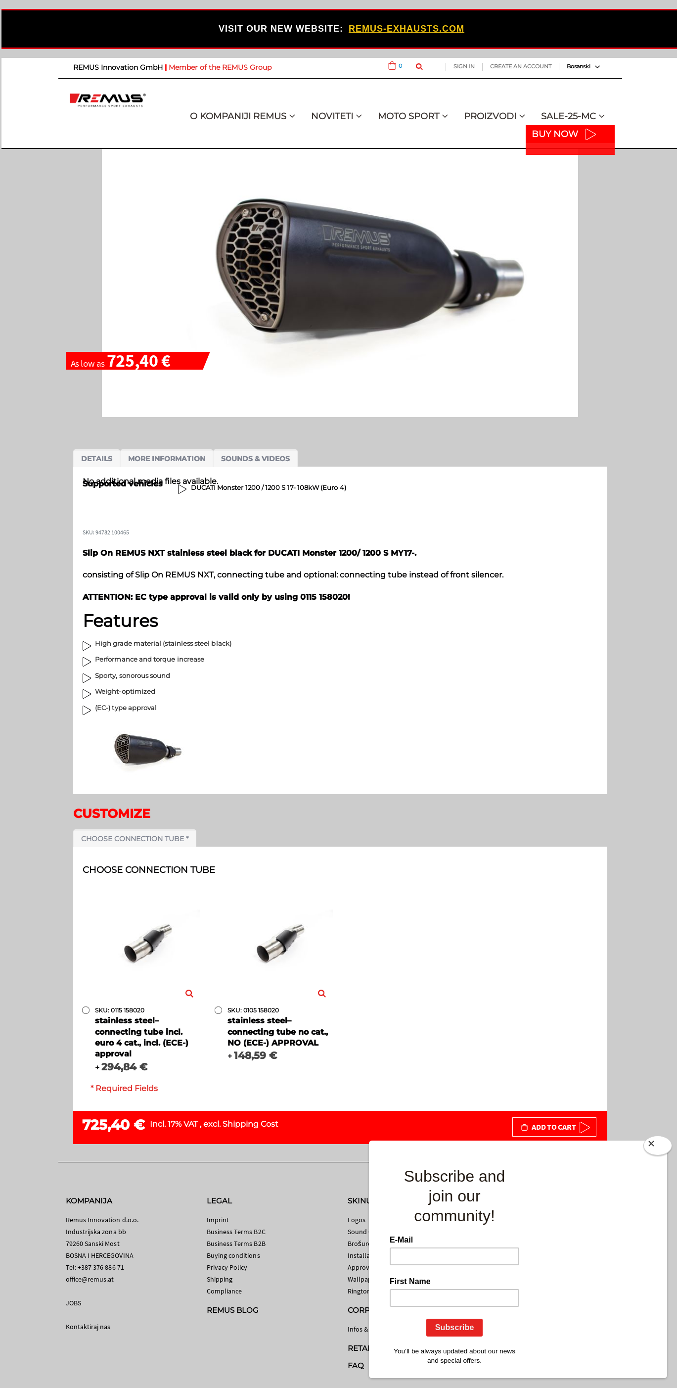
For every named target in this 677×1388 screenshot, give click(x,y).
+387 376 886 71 (101, 1267)
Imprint (218, 1219)
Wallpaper (363, 1279)
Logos (356, 1219)
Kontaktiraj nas (88, 1326)
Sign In (464, 66)
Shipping (220, 1279)
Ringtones (363, 1291)
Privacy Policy (227, 1267)
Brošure (360, 1243)
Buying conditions (233, 1255)
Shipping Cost (250, 1124)
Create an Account (520, 66)
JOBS (73, 1302)
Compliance (224, 1291)
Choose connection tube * (134, 838)
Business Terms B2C (236, 1231)
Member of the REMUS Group (220, 67)
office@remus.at (90, 1279)
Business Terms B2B (236, 1243)
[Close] (657, 1147)
